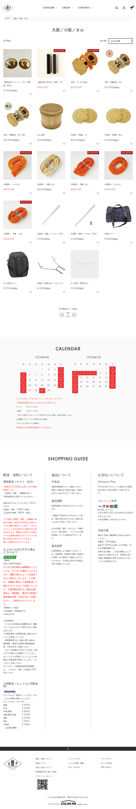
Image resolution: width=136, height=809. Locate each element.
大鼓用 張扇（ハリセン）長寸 (84, 234)
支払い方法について (43, 767)
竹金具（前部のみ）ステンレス (50, 283)
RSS (70, 767)
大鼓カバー (109, 234)
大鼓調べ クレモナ (11, 184)
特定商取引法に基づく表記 (46, 772)
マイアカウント (107, 759)
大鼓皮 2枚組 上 (79, 135)
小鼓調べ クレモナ (112, 184)
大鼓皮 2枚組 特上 (113, 135)
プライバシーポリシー (44, 776)
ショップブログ (74, 759)
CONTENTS (84, 8)
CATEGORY (48, 8)
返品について (41, 763)
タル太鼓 (40, 135)
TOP (7, 19)
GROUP (66, 8)
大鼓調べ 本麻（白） (46, 184)
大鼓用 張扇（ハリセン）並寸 (50, 234)
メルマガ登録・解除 (76, 763)
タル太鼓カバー (9, 283)
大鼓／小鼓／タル (20, 19)
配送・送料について (43, 759)
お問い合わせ (106, 767)
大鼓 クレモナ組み (79, 82)
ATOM (77, 767)
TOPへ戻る (68, 749)
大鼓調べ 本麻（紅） (80, 184)
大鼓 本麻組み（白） (113, 82)
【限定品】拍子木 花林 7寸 (49, 82)
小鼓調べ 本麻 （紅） (13, 234)
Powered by (68, 802)
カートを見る (106, 763)
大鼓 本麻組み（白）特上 (14, 135)
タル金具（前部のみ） (80, 283)
